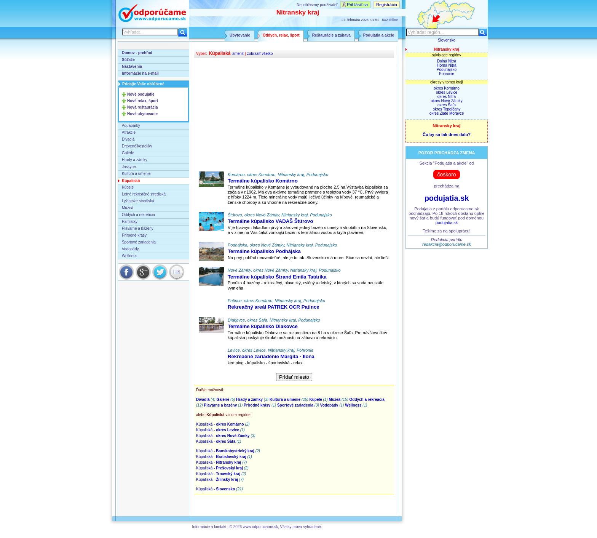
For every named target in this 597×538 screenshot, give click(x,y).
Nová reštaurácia (142, 107)
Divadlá (128, 139)
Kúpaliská (131, 181)
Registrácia (386, 4)
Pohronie (446, 74)
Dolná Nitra (446, 61)
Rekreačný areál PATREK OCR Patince (273, 307)
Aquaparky (131, 125)
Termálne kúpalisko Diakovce (263, 326)
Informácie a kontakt (209, 527)
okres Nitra (446, 96)
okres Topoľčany (447, 109)
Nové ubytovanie (142, 114)
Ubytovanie (240, 35)
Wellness (129, 256)
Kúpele (128, 187)
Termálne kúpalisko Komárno (263, 181)
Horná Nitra (446, 65)
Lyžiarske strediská (138, 201)
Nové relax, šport (142, 101)
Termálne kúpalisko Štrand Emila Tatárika (277, 277)
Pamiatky (129, 221)
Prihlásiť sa (357, 4)
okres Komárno (447, 88)
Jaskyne (129, 167)
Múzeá (127, 208)
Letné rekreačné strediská (144, 194)
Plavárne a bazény (137, 228)
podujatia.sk (447, 198)
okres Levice (446, 92)
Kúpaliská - (220, 424)
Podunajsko (447, 69)
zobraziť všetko (260, 53)
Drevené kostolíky (137, 146)
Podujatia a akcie (378, 35)
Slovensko (446, 40)
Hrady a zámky (134, 160)
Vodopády (130, 249)
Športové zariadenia (139, 242)
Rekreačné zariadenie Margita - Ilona (271, 356)
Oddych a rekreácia (138, 215)
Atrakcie (129, 132)
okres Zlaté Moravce (446, 113)
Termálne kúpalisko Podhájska (264, 251)
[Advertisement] (294, 115)
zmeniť (238, 53)
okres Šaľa (446, 105)
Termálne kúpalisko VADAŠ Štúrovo (270, 221)
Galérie (128, 153)
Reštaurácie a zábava (331, 35)
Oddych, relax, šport (281, 35)
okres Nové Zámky (446, 101)
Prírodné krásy (134, 235)
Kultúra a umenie (136, 173)
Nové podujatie (141, 94)
